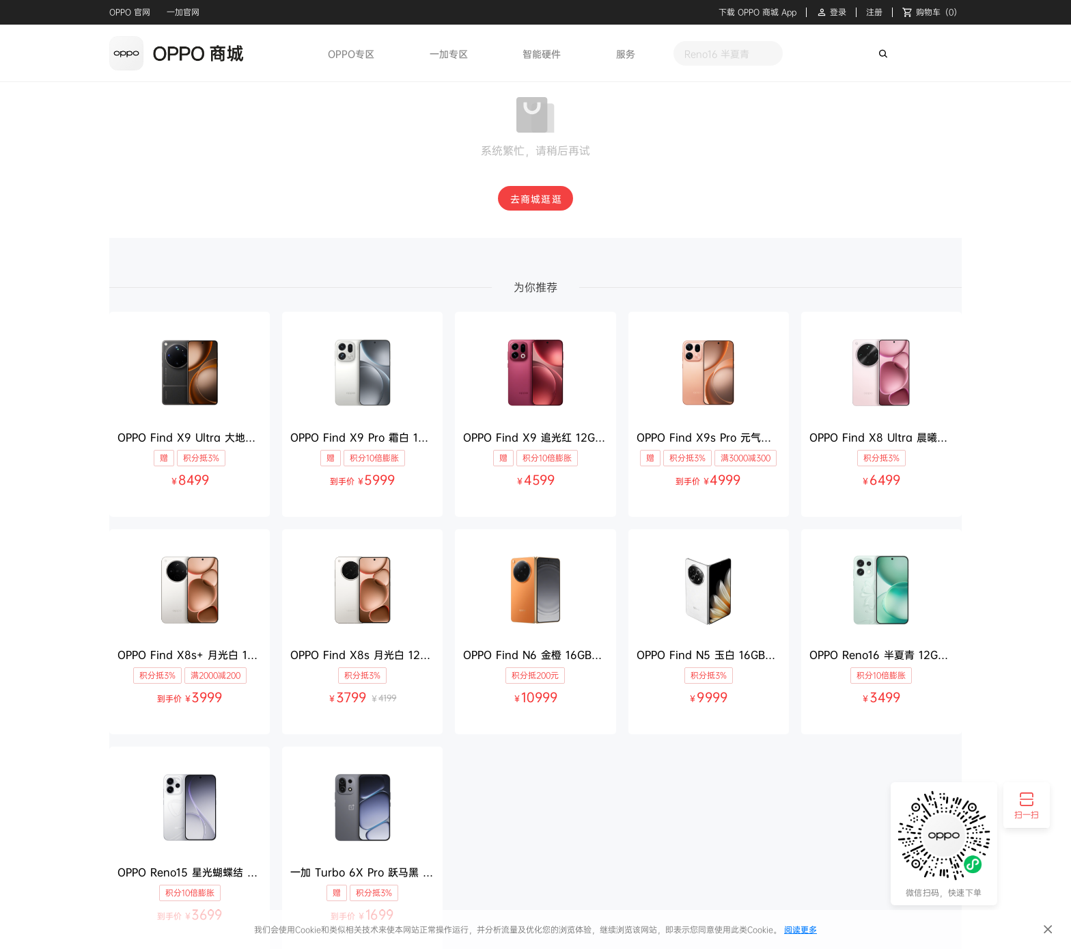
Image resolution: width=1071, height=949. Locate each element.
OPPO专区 (351, 53)
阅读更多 (800, 929)
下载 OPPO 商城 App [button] (757, 12)
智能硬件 (542, 53)
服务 (625, 53)
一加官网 (183, 12)
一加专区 (449, 53)
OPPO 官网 (129, 12)
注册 (874, 12)
